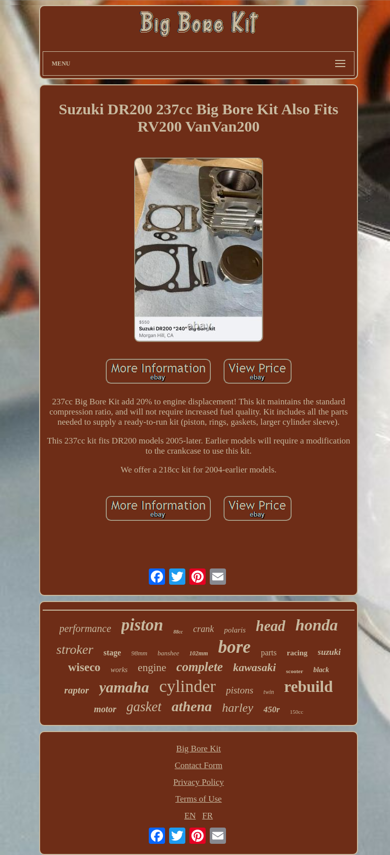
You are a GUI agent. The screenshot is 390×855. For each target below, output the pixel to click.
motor (105, 709)
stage (112, 652)
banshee (168, 653)
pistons (239, 690)
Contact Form (198, 765)
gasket (143, 706)
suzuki (329, 652)
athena (192, 706)
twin (269, 691)
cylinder (187, 686)
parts (269, 652)
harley (237, 707)
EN (190, 815)
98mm (139, 653)
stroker (74, 649)
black (321, 670)
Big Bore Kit (198, 748)
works (119, 670)
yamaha (124, 687)
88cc (178, 632)
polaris (235, 630)
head (270, 626)
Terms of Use (198, 799)
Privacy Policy (198, 782)
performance (85, 628)
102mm (198, 653)
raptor (76, 690)
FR (207, 815)
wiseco (84, 667)
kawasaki (254, 667)
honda (317, 625)
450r (272, 709)
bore (234, 647)
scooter (294, 671)
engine (152, 667)
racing (297, 653)
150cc (296, 712)
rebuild (308, 686)
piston (142, 625)
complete (199, 667)
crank (203, 629)
